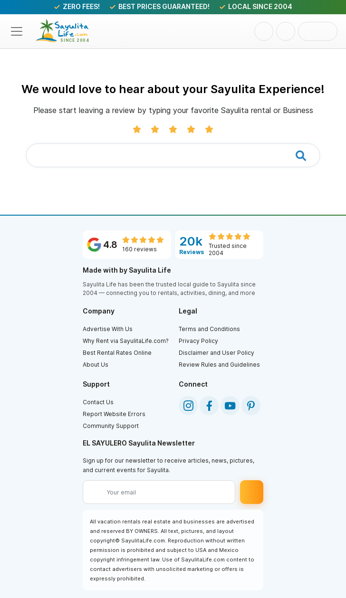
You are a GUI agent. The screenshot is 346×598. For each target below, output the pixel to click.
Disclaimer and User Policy (216, 352)
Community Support (111, 425)
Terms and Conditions (209, 328)
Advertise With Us (108, 328)
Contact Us (98, 402)
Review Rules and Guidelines (219, 364)
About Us (95, 364)
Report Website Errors (114, 414)
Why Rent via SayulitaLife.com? (126, 340)
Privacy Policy (198, 340)
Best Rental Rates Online (117, 352)
